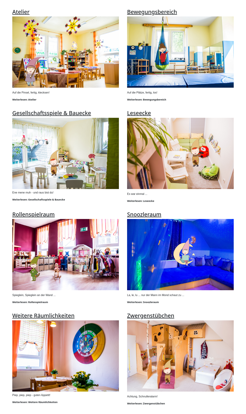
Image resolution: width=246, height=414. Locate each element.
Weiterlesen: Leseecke (140, 201)
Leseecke (139, 113)
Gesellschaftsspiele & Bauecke (51, 113)
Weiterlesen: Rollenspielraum (30, 302)
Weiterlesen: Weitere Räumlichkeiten (35, 402)
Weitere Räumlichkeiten (43, 315)
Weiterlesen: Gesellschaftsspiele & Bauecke (38, 199)
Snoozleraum (144, 214)
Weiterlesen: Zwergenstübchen (146, 403)
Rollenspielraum (33, 214)
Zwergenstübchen (150, 315)
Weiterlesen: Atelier (24, 99)
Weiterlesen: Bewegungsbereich (146, 99)
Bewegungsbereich (152, 11)
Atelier (21, 11)
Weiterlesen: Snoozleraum (143, 302)
